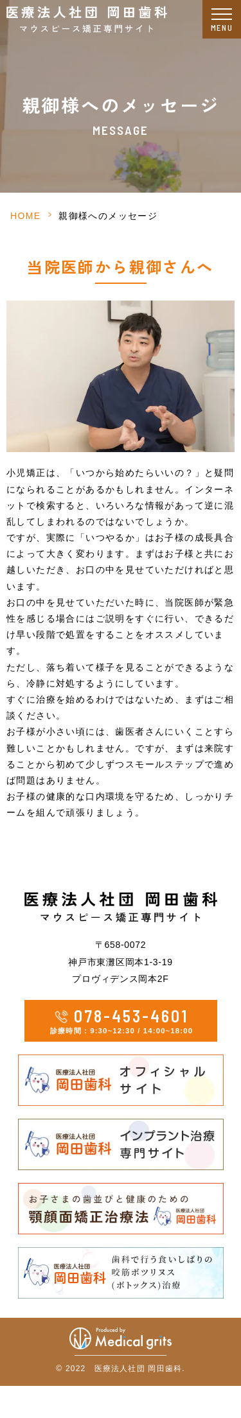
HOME (25, 216)
